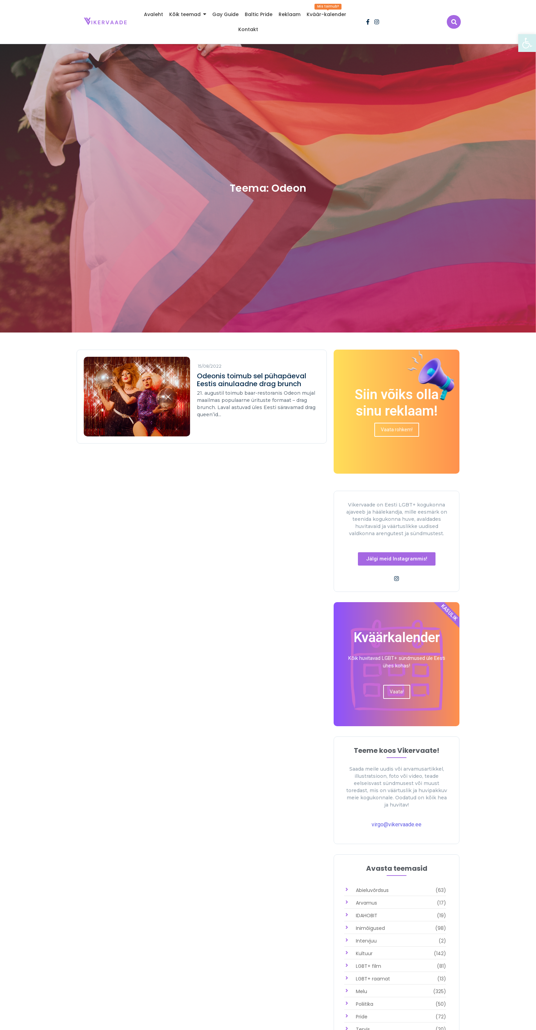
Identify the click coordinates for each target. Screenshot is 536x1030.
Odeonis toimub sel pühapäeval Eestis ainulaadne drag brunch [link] (251, 380)
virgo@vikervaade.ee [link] (396, 824)
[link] (527, 43)
